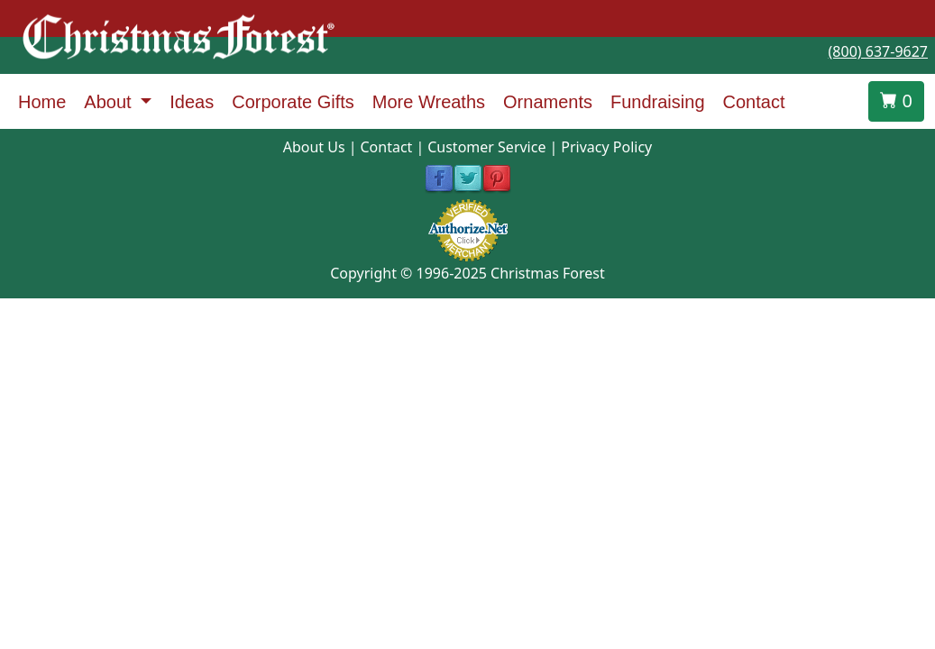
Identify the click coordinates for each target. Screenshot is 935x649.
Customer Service (486, 147)
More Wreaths (428, 102)
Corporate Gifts (293, 102)
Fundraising (657, 102)
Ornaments (547, 102)
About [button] (110, 102)
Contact (754, 102)
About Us (314, 147)
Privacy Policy (606, 147)
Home (42, 102)
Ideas (192, 102)
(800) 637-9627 (878, 51)
